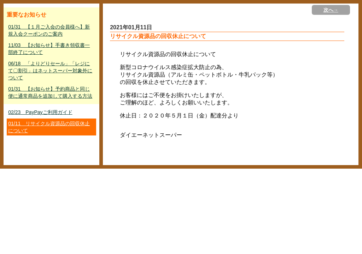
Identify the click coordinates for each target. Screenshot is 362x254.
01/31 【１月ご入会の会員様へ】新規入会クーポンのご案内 (49, 30)
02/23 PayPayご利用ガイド (40, 112)
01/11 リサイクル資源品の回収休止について (49, 127)
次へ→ (330, 10)
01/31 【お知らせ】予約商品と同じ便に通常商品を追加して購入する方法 (50, 92)
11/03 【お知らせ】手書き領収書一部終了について (49, 48)
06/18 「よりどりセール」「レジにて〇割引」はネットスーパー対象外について (50, 70)
